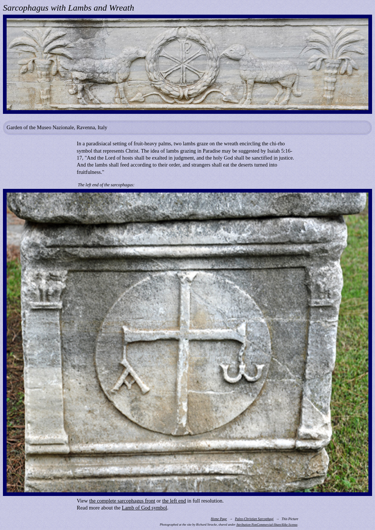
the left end (174, 501)
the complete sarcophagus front (122, 501)
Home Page (219, 519)
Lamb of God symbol (144, 508)
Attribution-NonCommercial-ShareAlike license (266, 524)
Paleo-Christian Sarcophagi (254, 519)
